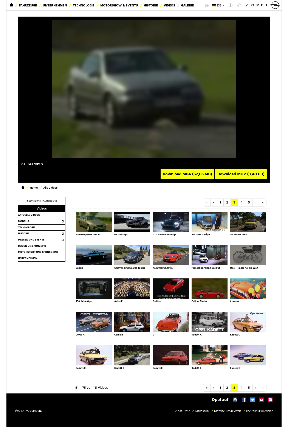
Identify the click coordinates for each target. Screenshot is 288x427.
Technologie (83, 5)
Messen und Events (31, 239)
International (33, 200)
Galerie (187, 5)
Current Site (50, 200)
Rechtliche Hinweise (259, 411)
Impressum (202, 411)
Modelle (23, 221)
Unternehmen (55, 5)
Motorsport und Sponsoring (38, 252)
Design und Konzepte (32, 246)
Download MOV (241, 174)
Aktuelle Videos (29, 215)
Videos (169, 5)
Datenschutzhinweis (227, 411)
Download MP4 (187, 174)
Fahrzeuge (28, 5)
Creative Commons (28, 411)
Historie (151, 5)
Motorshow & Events (119, 5)
